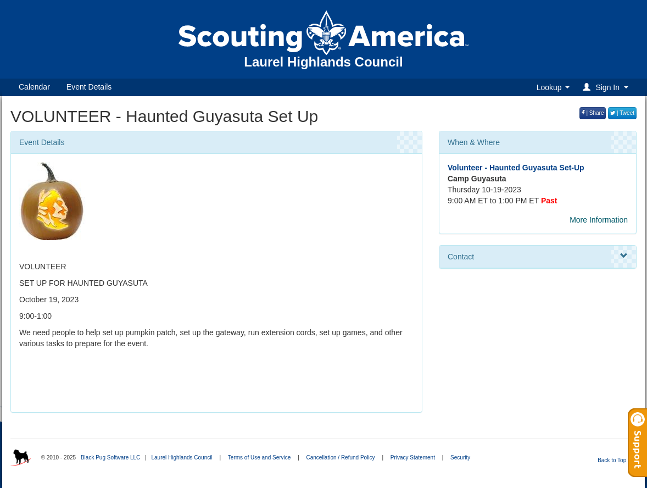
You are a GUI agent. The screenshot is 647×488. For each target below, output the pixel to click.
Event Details (88, 86)
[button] (607, 87)
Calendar (34, 86)
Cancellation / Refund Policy (340, 457)
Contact (538, 256)
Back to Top (615, 460)
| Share (593, 113)
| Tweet (622, 113)
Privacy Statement (413, 457)
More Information (599, 219)
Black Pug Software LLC (110, 457)
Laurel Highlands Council (181, 457)
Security (460, 457)
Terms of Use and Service (259, 457)
